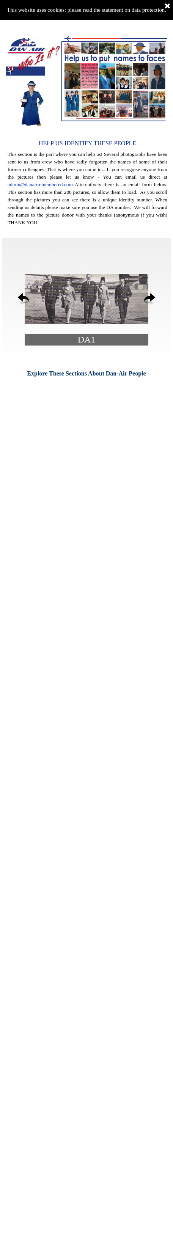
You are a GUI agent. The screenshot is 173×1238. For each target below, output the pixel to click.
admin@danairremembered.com (40, 184)
